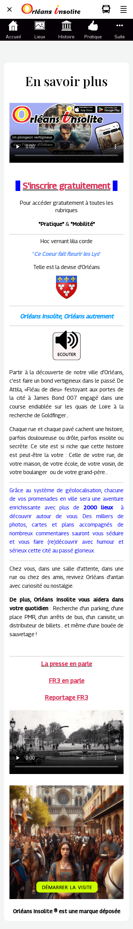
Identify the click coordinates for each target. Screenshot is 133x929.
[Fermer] (9, 9)
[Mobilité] (106, 9)
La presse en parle (66, 663)
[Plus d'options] (123, 9)
